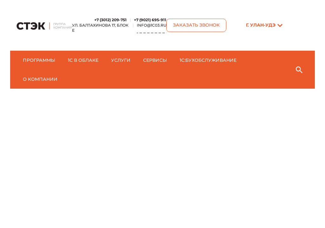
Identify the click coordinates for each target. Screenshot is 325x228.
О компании (40, 79)
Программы (39, 60)
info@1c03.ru (151, 25)
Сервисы (155, 60)
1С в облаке (83, 60)
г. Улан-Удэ (260, 25)
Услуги (120, 60)
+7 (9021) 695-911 (150, 19)
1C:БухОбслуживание (208, 60)
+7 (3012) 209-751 (110, 19)
